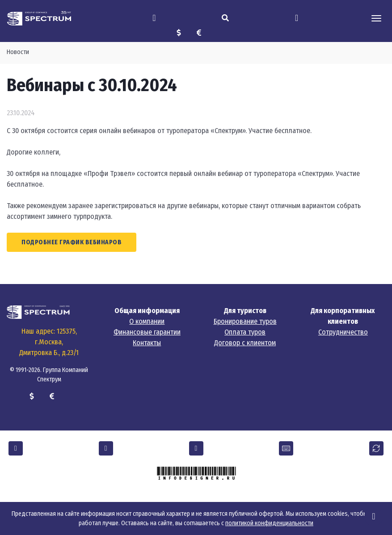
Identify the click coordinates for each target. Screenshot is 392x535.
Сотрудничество (343, 332)
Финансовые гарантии (147, 332)
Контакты (147, 343)
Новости (18, 52)
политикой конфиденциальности (269, 523)
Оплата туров (245, 332)
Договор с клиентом (245, 343)
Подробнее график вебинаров (71, 242)
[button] (15, 448)
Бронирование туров (245, 321)
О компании (146, 321)
